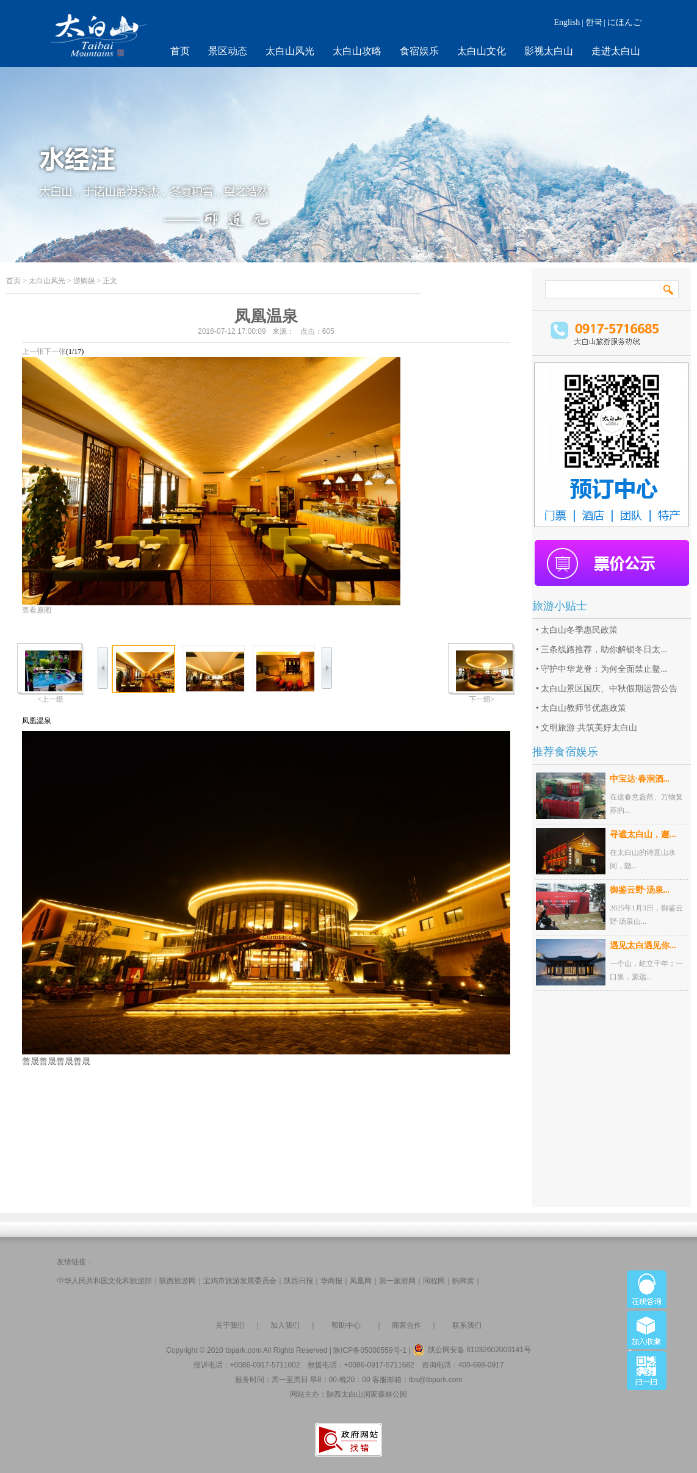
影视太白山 (548, 51)
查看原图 (36, 610)
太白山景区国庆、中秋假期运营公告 (609, 688)
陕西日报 (298, 1281)
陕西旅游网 (177, 1281)
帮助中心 (346, 1325)
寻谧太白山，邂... (643, 834)
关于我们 (230, 1325)
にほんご (624, 22)
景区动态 (227, 51)
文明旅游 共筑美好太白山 (589, 727)
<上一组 (51, 699)
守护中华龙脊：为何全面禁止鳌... (604, 669)
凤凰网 (361, 1281)
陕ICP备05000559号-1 (369, 1350)
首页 (180, 51)
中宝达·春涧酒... (640, 778)
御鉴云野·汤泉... (640, 890)
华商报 (331, 1281)
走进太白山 (615, 51)
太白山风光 (289, 51)
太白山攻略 (357, 51)
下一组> (482, 699)
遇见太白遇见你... (643, 945)
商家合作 (406, 1325)
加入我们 (285, 1325)
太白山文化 (481, 51)
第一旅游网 (397, 1281)
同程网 (434, 1281)
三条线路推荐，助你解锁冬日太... (604, 649)
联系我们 (467, 1325)
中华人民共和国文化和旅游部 (104, 1281)
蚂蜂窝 (463, 1281)
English (567, 22)
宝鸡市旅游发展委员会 (239, 1281)
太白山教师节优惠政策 (583, 708)
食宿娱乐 (419, 51)
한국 (593, 22)
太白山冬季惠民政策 (579, 630)
